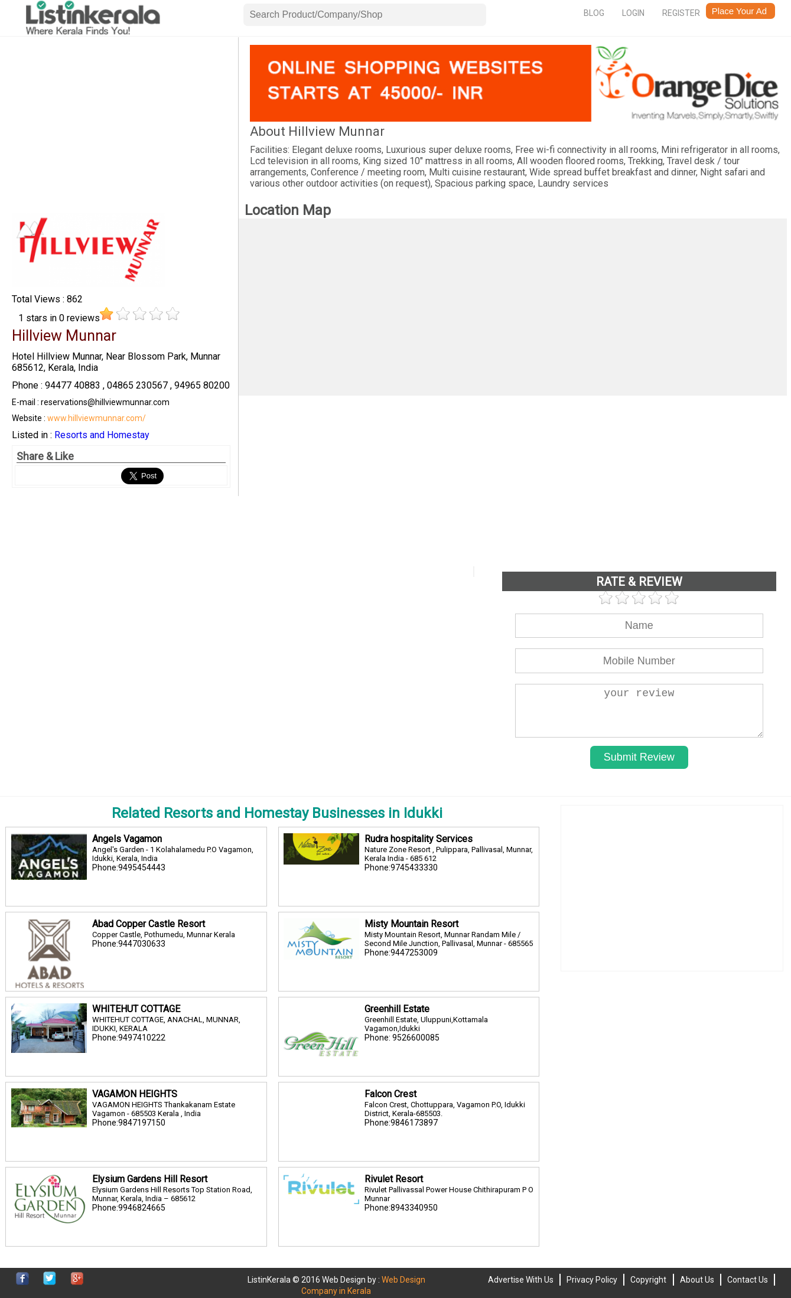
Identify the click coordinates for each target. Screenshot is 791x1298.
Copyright (648, 1279)
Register (681, 13)
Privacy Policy (592, 1279)
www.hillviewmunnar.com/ (96, 418)
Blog (594, 13)
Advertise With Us (521, 1279)
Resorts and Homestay (101, 435)
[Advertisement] (121, 127)
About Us (697, 1279)
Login (633, 13)
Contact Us (747, 1279)
